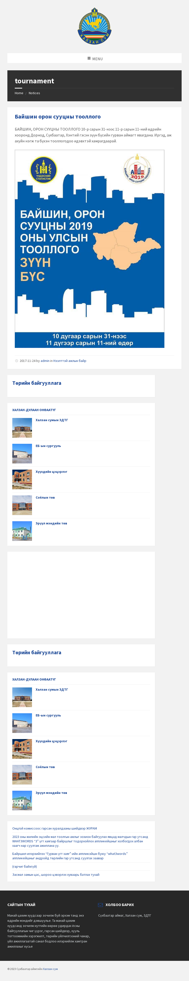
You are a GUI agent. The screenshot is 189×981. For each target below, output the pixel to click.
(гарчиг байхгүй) (24, 866)
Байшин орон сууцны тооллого (58, 116)
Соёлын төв (45, 497)
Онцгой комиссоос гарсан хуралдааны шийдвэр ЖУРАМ (54, 828)
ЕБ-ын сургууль (48, 446)
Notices (34, 93)
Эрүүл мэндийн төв (51, 523)
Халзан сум (50, 969)
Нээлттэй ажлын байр (69, 360)
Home (19, 93)
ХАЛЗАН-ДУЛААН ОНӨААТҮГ (34, 410)
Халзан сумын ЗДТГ (52, 420)
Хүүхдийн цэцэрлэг (51, 471)
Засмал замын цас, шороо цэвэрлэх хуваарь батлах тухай (55, 874)
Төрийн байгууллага (36, 383)
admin (45, 360)
